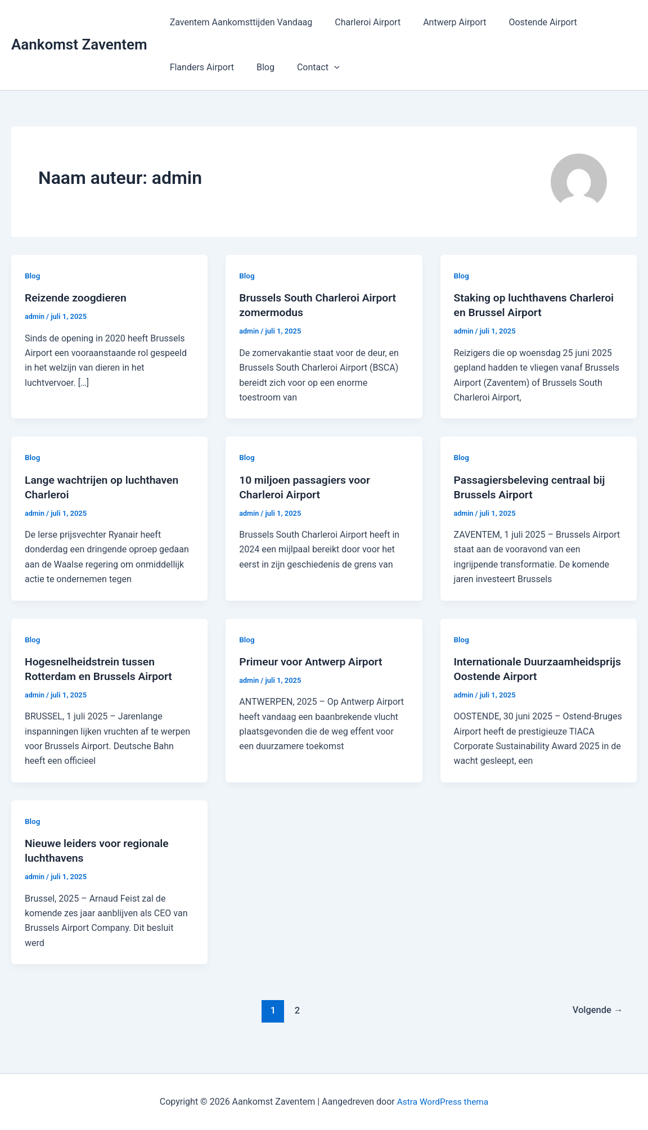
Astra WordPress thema (442, 1101)
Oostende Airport (527, 22)
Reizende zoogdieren (79, 297)
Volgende (596, 1024)
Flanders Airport (200, 67)
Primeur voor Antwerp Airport (313, 661)
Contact (307, 67)
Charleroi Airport (361, 22)
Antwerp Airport (443, 22)
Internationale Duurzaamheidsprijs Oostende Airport (530, 676)
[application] (322, 67)
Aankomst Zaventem (79, 44)
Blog (259, 67)
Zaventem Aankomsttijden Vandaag (239, 22)
